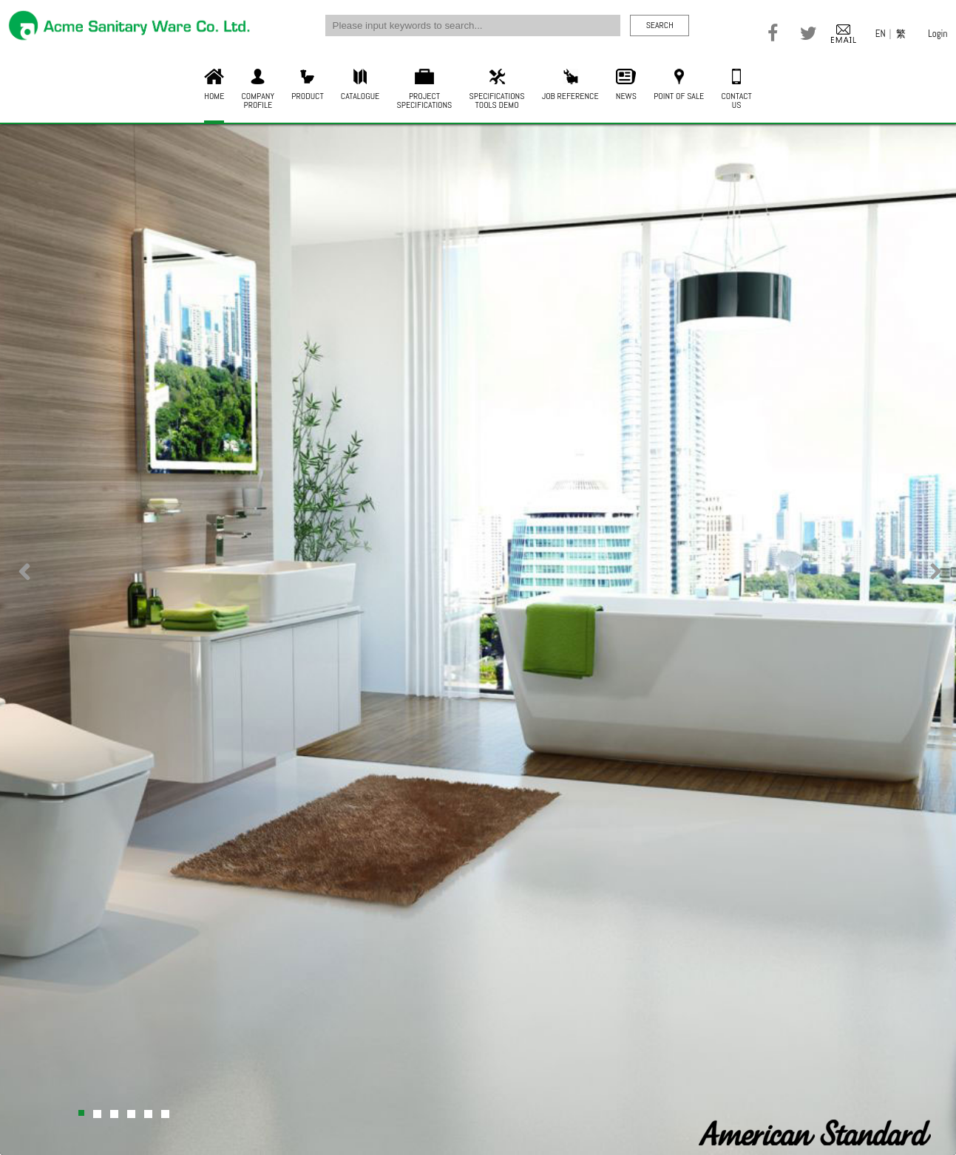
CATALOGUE (360, 85)
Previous (24, 581)
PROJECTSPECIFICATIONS (424, 90)
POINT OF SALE (679, 85)
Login (937, 33)
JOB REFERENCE (570, 85)
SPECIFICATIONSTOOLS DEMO (497, 90)
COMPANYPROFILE (258, 90)
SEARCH (660, 25)
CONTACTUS (736, 90)
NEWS (626, 85)
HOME (214, 85)
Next (932, 581)
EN (880, 33)
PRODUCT (307, 85)
